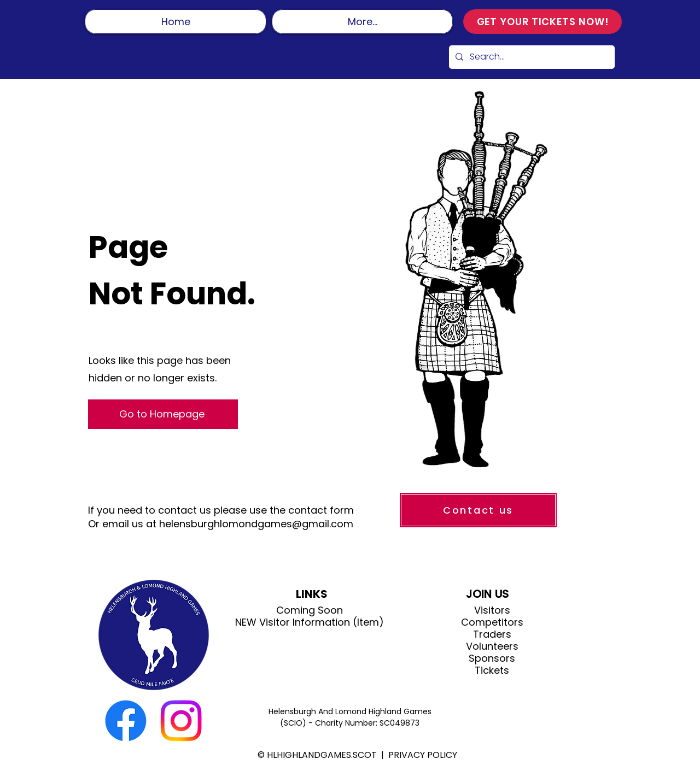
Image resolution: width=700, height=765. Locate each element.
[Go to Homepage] (163, 414)
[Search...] (531, 57)
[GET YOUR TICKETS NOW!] (542, 21)
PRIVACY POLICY (422, 755)
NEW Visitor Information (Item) (309, 622)
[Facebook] (125, 720)
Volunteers (492, 646)
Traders (492, 634)
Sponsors (492, 658)
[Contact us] (478, 510)
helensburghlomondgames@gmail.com (256, 524)
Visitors (492, 610)
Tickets (492, 670)
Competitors (492, 622)
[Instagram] (181, 720)
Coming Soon (309, 610)
